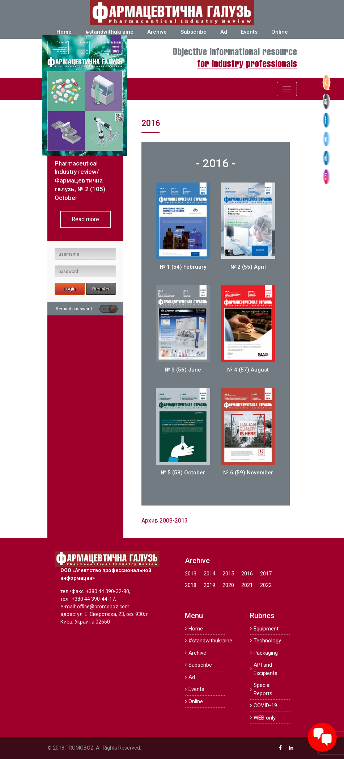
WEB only (265, 717)
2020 (228, 585)
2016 (247, 573)
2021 (247, 585)
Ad (223, 32)
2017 (266, 573)
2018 (190, 585)
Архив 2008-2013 (164, 520)
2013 (190, 573)
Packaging (266, 653)
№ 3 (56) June (183, 369)
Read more (85, 219)
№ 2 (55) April (248, 267)
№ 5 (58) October (183, 472)
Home (64, 32)
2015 (228, 573)
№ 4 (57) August (248, 369)
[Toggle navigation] (287, 89)
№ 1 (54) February (183, 267)
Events (249, 32)
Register (101, 289)
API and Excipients (265, 669)
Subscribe (194, 32)
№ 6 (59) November (248, 472)
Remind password (74, 308)
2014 (209, 573)
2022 (266, 585)
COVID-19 (265, 705)
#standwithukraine (109, 32)
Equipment (266, 628)
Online (279, 32)
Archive (157, 32)
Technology (267, 640)
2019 (209, 585)
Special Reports (263, 689)
